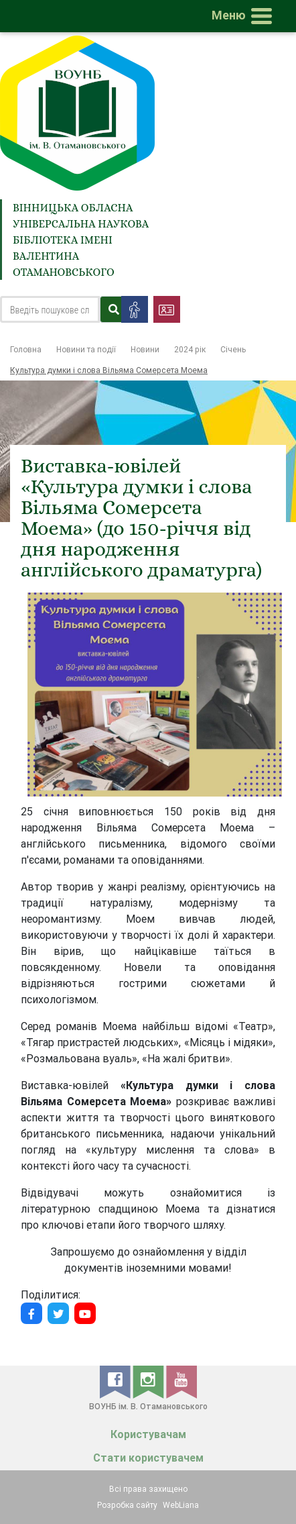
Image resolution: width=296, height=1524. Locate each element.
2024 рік (190, 349)
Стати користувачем (148, 1458)
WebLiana (181, 1505)
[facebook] (116, 1381)
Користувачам (148, 1434)
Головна (26, 349)
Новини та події (86, 349)
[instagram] (149, 1381)
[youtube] (181, 1381)
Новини (145, 349)
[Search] (50, 309)
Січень (233, 349)
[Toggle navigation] (244, 16)
